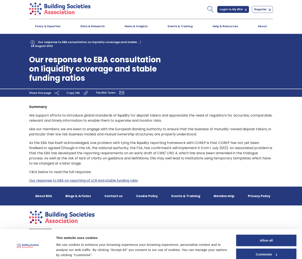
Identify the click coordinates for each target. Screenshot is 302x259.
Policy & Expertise (47, 26)
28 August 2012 (42, 46)
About (262, 26)
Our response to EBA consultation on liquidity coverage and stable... (88, 42)
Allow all (266, 224)
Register (262, 9)
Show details (66, 250)
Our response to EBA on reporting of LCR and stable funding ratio (83, 180)
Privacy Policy (259, 196)
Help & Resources (225, 26)
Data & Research (92, 26)
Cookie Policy (147, 196)
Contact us (113, 196)
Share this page (44, 93)
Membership (224, 196)
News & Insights (136, 26)
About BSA (43, 196)
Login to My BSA (233, 9)
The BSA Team (111, 93)
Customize (266, 238)
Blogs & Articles (78, 196)
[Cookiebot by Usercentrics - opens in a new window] (27, 250)
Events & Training (180, 26)
